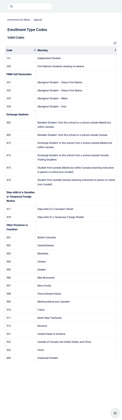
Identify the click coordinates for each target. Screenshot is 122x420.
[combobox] (30, 6)
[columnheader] (20, 50)
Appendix (38, 20)
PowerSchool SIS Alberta (18, 20)
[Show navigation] (115, 413)
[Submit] (11, 6)
